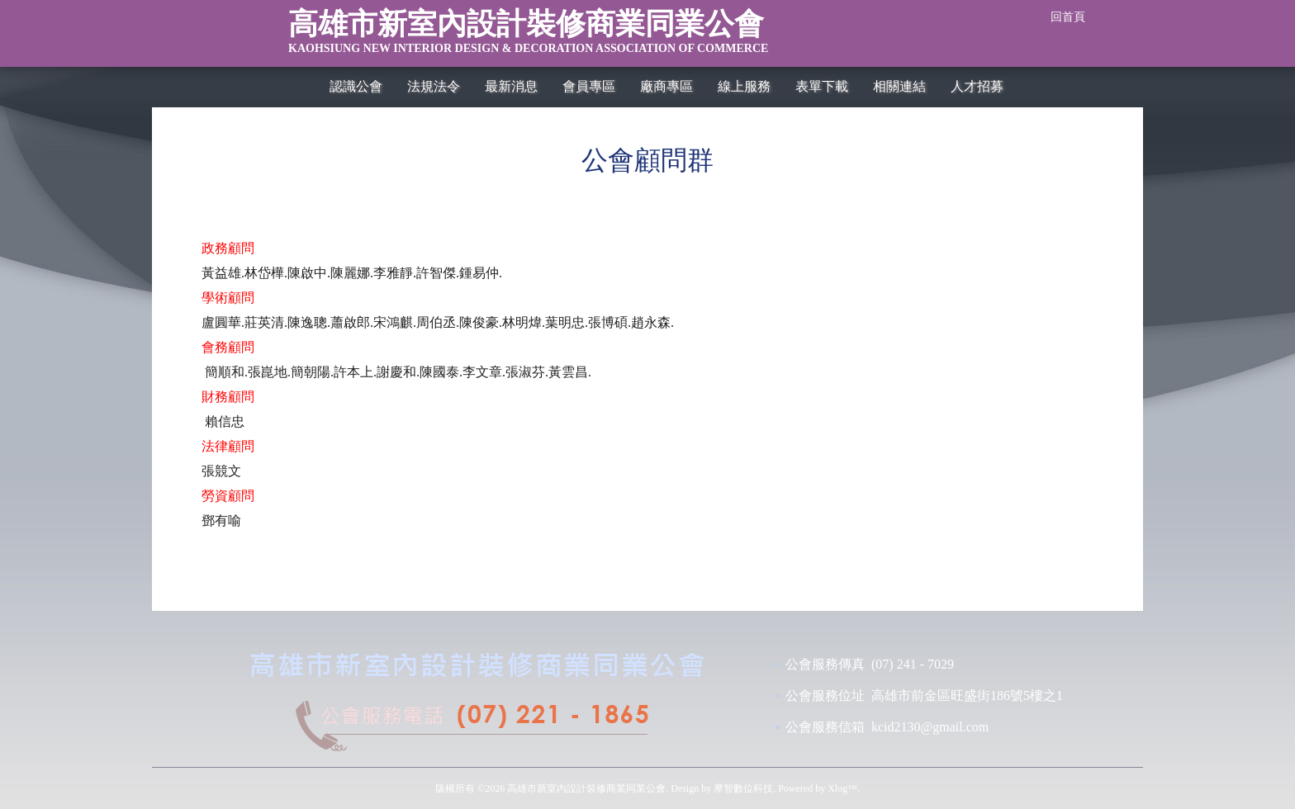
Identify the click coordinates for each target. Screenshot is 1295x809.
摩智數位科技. (745, 788)
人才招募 (977, 86)
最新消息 (511, 86)
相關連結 (899, 86)
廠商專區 (666, 86)
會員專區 (588, 86)
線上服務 (744, 86)
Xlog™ (842, 788)
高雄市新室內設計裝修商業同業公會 (608, 36)
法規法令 (433, 86)
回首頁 (1068, 17)
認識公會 (356, 86)
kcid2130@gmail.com (930, 727)
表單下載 (821, 86)
